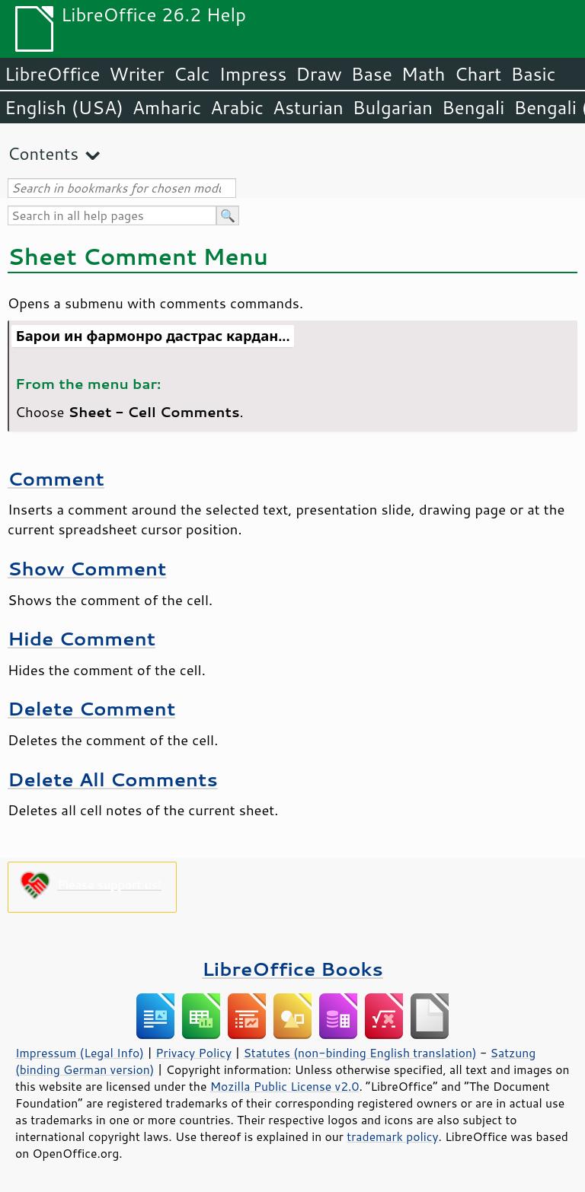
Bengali (473, 107)
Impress (253, 74)
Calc (192, 74)
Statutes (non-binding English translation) (359, 1052)
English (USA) (64, 107)
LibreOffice (52, 74)
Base (371, 74)
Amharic (167, 107)
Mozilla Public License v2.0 (285, 1086)
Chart (477, 74)
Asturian (308, 107)
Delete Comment (91, 708)
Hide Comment (81, 638)
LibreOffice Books (292, 968)
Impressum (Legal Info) (79, 1052)
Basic (532, 74)
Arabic (237, 107)
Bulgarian (393, 107)
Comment (56, 478)
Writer (136, 74)
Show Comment (87, 568)
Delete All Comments (113, 779)
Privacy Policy (193, 1052)
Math (423, 74)
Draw (318, 74)
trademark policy (392, 1136)
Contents (43, 153)
